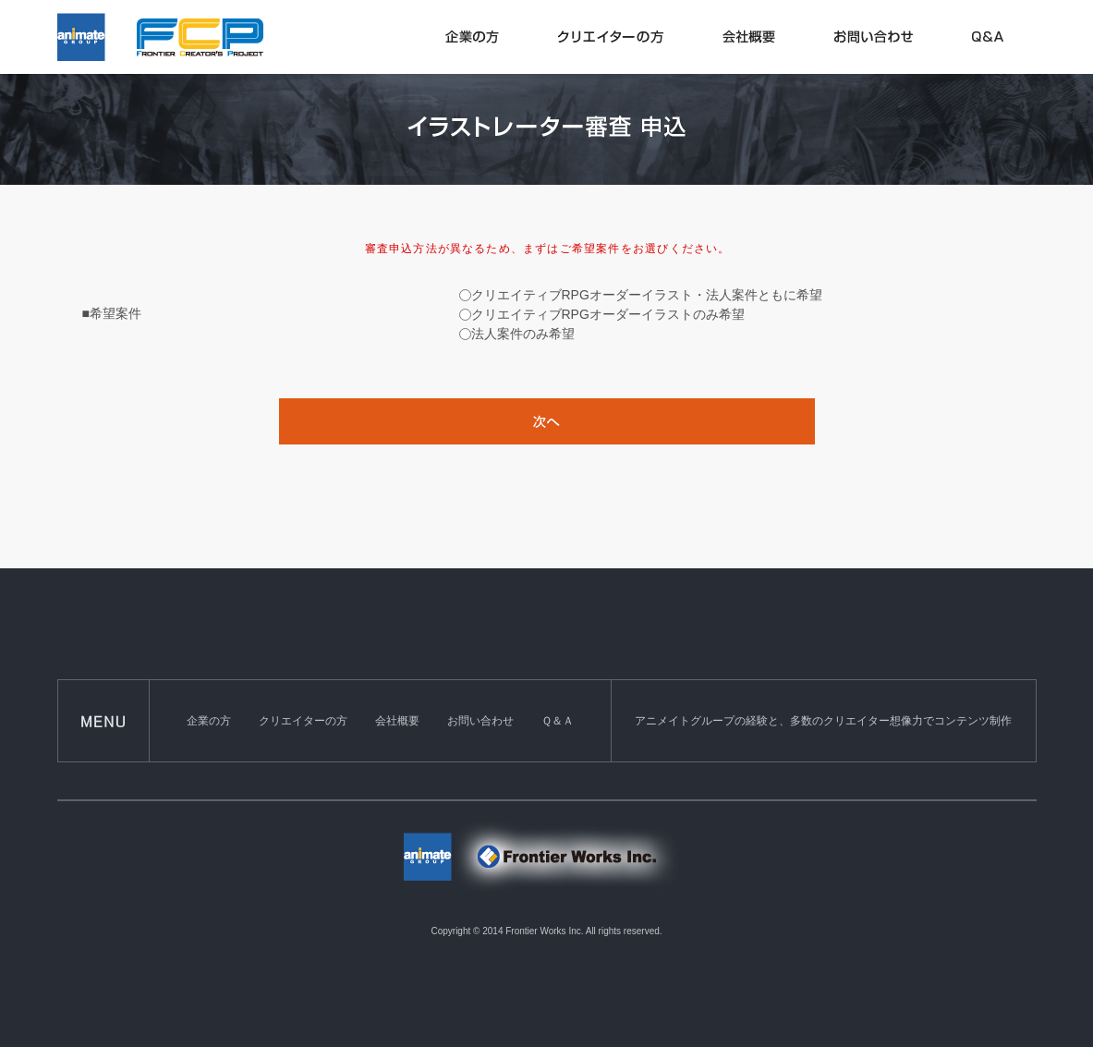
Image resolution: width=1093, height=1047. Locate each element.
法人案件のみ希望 (523, 333)
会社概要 (397, 720)
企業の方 (209, 720)
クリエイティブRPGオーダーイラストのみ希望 (608, 314)
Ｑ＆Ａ (557, 720)
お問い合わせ (480, 720)
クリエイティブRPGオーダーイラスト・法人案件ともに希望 (646, 294)
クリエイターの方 (303, 720)
